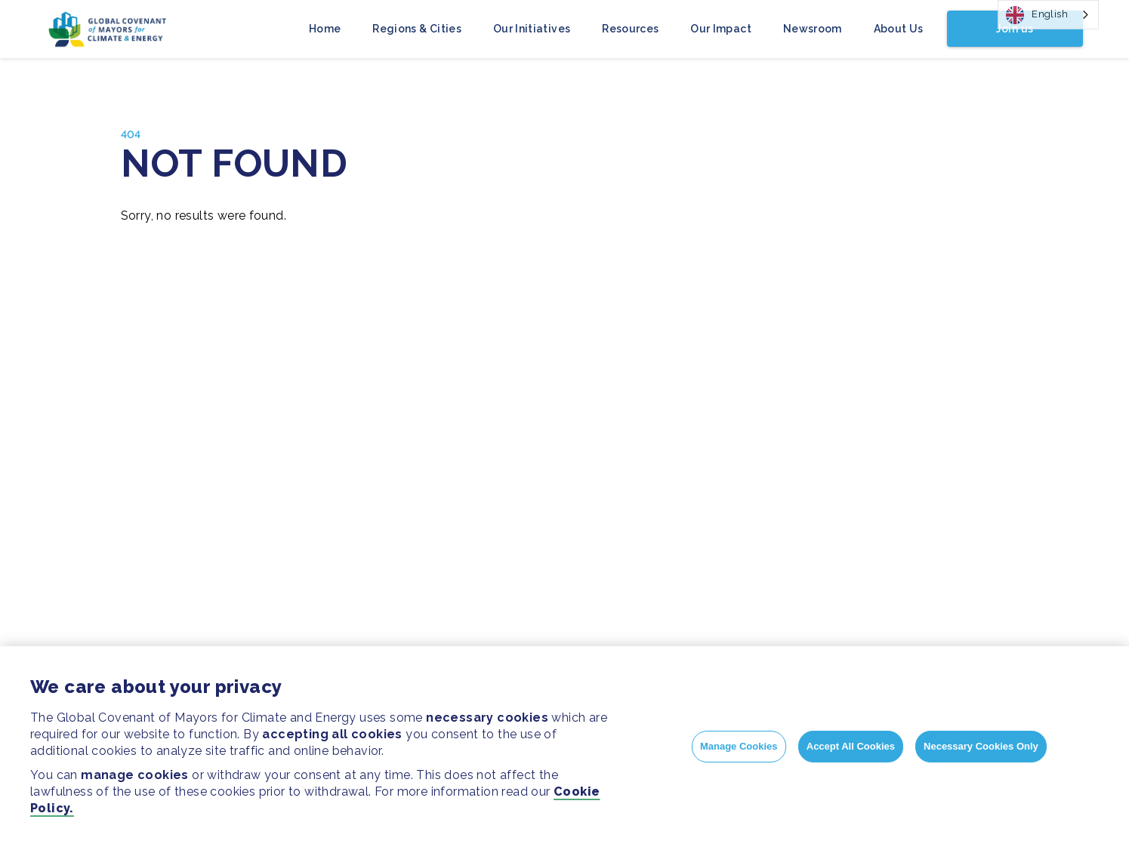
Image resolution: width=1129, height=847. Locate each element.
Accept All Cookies (851, 746)
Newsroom (812, 29)
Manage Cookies (739, 746)
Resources (630, 29)
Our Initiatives (531, 29)
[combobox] (1048, 14)
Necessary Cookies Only (981, 746)
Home (325, 29)
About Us (899, 29)
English (1037, 15)
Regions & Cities (416, 29)
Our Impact (720, 29)
